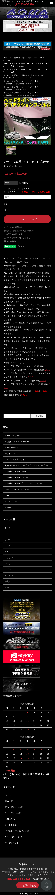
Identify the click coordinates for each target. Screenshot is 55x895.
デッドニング (11, 453)
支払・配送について (14, 807)
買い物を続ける (10, 241)
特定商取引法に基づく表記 (17, 831)
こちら (47, 366)
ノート (46, 64)
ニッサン (9, 60)
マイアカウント (12, 843)
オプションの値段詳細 (13, 227)
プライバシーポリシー (15, 837)
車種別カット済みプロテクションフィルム (28, 58)
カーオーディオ (12, 447)
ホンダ (8, 539)
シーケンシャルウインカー (17, 489)
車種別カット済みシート (21, 64)
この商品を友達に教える (14, 234)
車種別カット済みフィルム (22, 69)
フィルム (20, 66)
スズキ (8, 569)
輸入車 (8, 581)
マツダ (8, 545)
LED (7, 495)
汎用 (7, 587)
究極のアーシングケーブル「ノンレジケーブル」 (27, 465)
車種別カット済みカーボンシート (18, 84)
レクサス (9, 563)
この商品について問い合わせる (17, 238)
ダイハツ (9, 551)
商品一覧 (9, 801)
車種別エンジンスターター (17, 441)
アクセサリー (11, 501)
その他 (8, 507)
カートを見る (11, 825)
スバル (8, 533)
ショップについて (13, 813)
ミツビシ (9, 575)
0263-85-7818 (24, 4)
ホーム (6, 58)
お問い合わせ (11, 819)
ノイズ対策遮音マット (15, 459)
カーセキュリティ (13, 435)
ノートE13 (10, 66)
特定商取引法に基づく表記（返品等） (20, 231)
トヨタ (8, 527)
